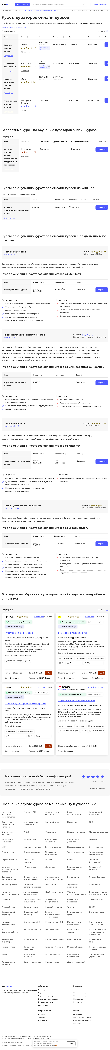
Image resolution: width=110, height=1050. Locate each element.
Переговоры (94, 885)
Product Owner (8, 907)
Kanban (70, 860)
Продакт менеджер (76, 832)
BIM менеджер (96, 847)
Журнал (41, 1017)
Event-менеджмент (32, 852)
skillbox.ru (8, 254)
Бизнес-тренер (52, 962)
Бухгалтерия (73, 877)
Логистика (50, 867)
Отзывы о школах (99, 4)
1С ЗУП (27, 832)
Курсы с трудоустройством (49, 996)
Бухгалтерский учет (32, 929)
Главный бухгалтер (54, 907)
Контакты (77, 1024)
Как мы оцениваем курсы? (14, 27)
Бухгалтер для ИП (32, 922)
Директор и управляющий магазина (8, 824)
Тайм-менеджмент (76, 852)
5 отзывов (24, 110)
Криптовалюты (74, 939)
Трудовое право (9, 947)
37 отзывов (25, 71)
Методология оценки (82, 1017)
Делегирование (31, 907)
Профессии (78, 999)
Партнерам (42, 1021)
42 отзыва (25, 156)
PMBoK (48, 860)
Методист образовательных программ (10, 869)
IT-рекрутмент (8, 852)
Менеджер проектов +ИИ (73, 633)
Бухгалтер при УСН (54, 922)
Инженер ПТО (30, 812)
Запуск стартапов (53, 847)
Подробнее (8, 56)
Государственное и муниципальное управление (98, 931)
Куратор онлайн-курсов (19, 633)
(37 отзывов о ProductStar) (94, 508)
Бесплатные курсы (45, 1002)
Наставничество (52, 929)
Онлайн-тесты (79, 990)
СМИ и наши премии (82, 1021)
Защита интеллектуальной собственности (53, 914)
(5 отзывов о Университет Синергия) (89, 337)
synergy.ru (8, 337)
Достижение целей (76, 962)
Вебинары (77, 1002)
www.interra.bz (10, 426)
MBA (4, 847)
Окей (71, 1044)
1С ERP (92, 907)
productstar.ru (10, 508)
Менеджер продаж (32, 847)
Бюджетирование (10, 885)
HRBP (4, 954)
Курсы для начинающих (48, 999)
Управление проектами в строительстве (8, 814)
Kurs (6, 4)
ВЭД (91, 822)
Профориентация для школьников (87, 996)
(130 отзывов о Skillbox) (93, 254)
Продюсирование (75, 847)
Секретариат (51, 832)
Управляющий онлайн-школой (76, 700)
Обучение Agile (96, 899)
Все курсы (23, 4)
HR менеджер (30, 839)
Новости (41, 1014)
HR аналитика (30, 867)
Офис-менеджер (97, 912)
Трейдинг (6, 899)
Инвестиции (51, 885)
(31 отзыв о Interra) (91, 426)
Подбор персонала (54, 892)
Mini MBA (93, 839)
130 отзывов (25, 52)
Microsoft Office (52, 954)
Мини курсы (43, 1005)
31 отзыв (24, 86)
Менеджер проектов (98, 832)
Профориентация (80, 993)
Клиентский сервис (54, 947)
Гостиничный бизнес (54, 939)
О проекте (77, 1014)
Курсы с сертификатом (47, 993)
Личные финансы (97, 877)
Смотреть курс (9, 218)
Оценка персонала (32, 962)
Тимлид (70, 907)
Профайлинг (73, 822)
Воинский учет (52, 822)
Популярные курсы (46, 990)
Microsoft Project (74, 947)
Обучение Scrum (9, 860)
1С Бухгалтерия (30, 939)
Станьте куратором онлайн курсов (25, 703)
